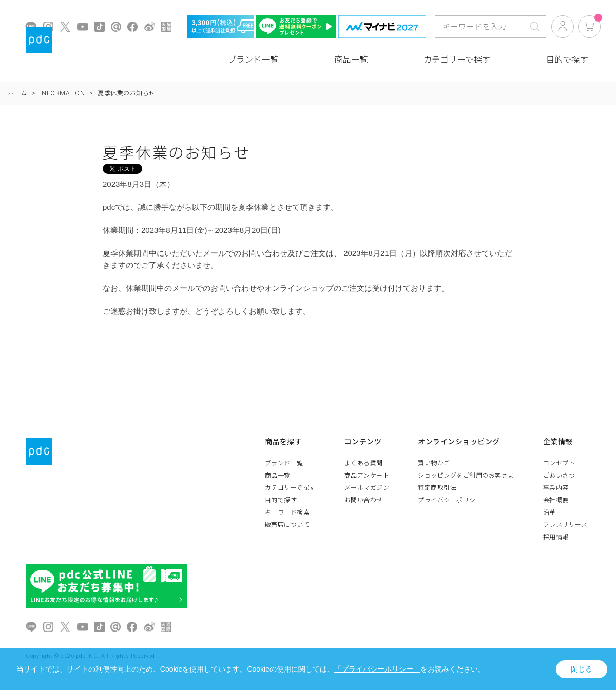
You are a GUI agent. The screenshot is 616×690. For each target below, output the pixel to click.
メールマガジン (367, 487)
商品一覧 (351, 60)
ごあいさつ (559, 475)
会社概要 (556, 500)
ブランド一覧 (253, 60)
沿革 (549, 512)
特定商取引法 (437, 487)
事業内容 (556, 487)
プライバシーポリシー (450, 500)
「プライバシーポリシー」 (377, 669)
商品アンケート (367, 475)
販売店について (287, 524)
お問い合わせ (363, 500)
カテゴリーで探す (457, 60)
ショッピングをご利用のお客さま (466, 475)
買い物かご (434, 463)
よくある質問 (363, 463)
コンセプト (559, 463)
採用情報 (556, 537)
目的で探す (567, 60)
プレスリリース (565, 524)
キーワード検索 (287, 512)
